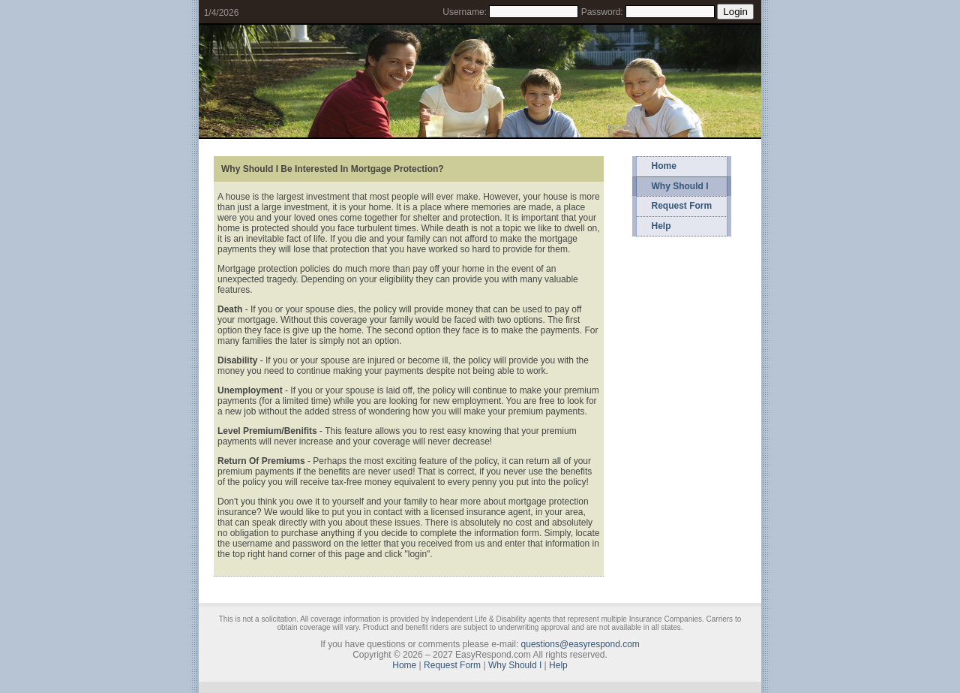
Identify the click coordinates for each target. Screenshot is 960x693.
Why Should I (680, 186)
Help (661, 226)
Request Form (682, 205)
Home (664, 166)
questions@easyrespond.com (580, 644)
